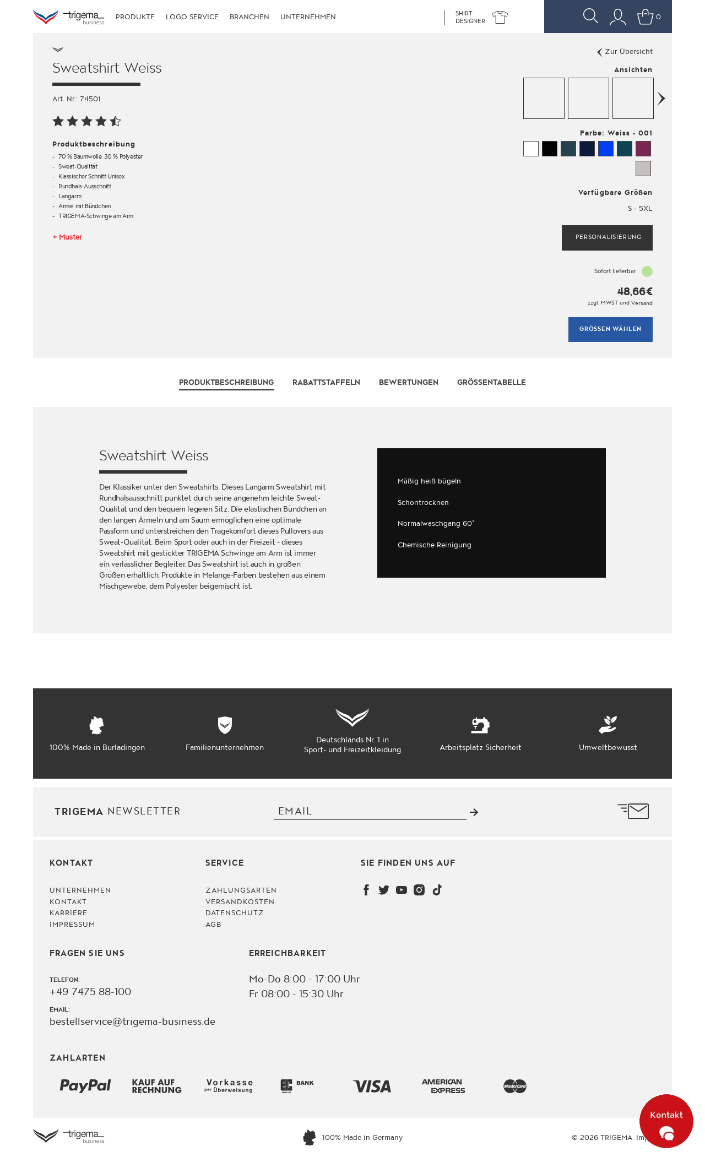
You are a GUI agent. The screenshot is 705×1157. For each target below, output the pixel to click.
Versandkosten (240, 901)
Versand (642, 303)
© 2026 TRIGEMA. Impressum (622, 1137)
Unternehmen (308, 17)
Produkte (135, 17)
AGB (213, 924)
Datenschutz (234, 913)
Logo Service (192, 17)
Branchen (249, 17)
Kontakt (68, 901)
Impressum (72, 924)
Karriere (69, 913)
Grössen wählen (610, 329)
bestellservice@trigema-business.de (132, 1022)
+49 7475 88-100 (90, 992)
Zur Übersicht (625, 51)
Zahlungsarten (241, 890)
